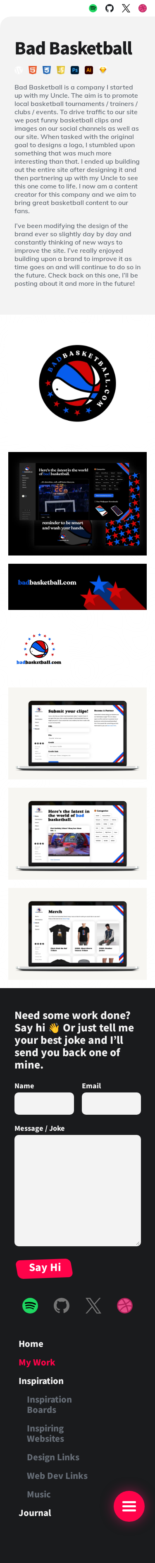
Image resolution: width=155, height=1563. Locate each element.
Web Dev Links (57, 1475)
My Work (37, 1362)
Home (31, 1343)
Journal (35, 1512)
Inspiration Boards (49, 1404)
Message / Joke (39, 1128)
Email (91, 1085)
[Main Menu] (129, 1506)
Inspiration (41, 1380)
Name (24, 1085)
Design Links (53, 1457)
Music (39, 1494)
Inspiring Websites (45, 1433)
